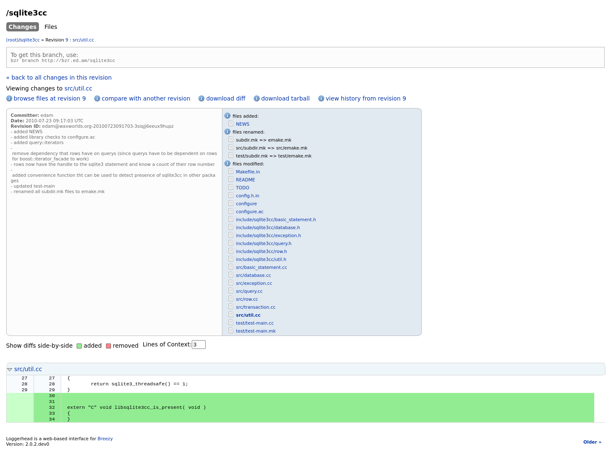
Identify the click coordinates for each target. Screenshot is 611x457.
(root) (12, 40)
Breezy (105, 446)
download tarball (285, 99)
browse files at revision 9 (50, 99)
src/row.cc (247, 300)
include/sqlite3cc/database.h (268, 229)
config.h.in (248, 197)
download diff (225, 99)
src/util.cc (83, 40)
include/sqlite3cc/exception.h (268, 237)
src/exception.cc (254, 284)
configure (246, 205)
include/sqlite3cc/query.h (263, 245)
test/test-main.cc (255, 324)
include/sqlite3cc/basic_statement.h (276, 221)
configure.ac (250, 213)
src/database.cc (253, 276)
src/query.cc (249, 292)
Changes (23, 26)
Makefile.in (248, 173)
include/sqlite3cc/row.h (261, 253)
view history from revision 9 (366, 99)
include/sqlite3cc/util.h (261, 260)
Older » (592, 450)
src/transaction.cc (256, 308)
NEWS (243, 125)
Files (50, 26)
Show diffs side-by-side (39, 346)
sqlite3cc (30, 40)
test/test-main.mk (256, 332)
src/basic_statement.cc (261, 268)
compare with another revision (146, 99)
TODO (242, 189)
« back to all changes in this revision (59, 78)
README (245, 181)
